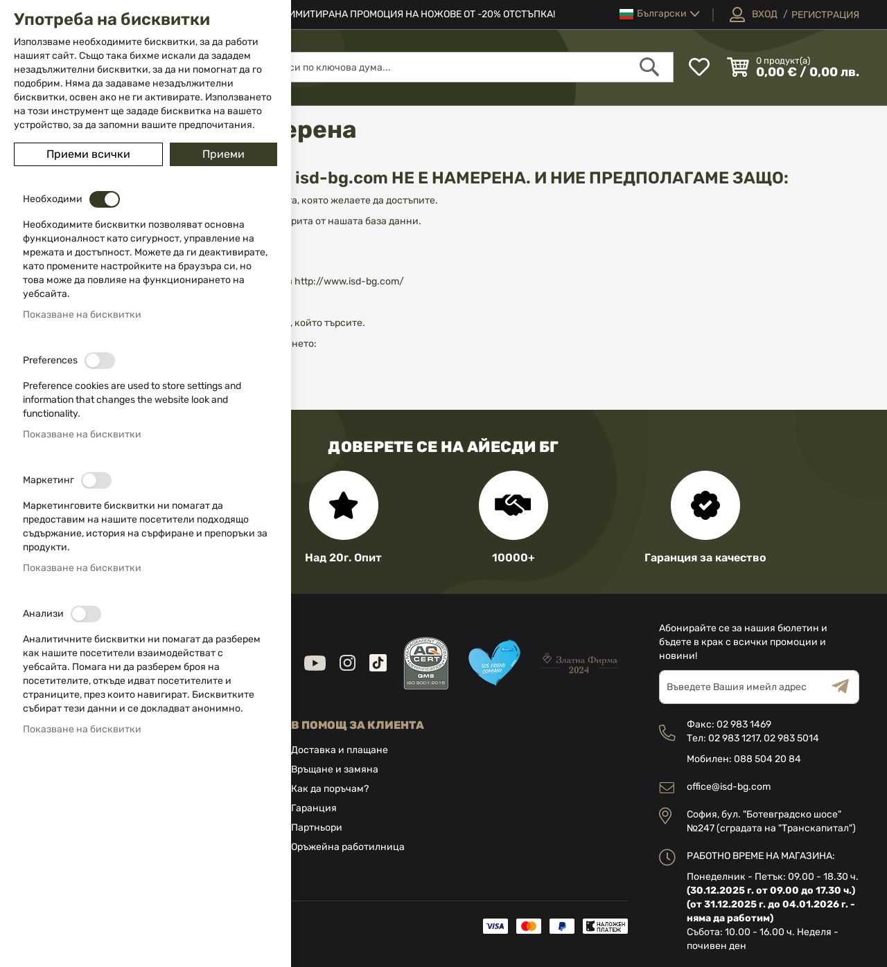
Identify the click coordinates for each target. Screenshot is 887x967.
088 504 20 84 (767, 759)
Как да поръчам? (330, 789)
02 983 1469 (744, 724)
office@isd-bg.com (729, 787)
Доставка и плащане (339, 750)
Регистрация (825, 15)
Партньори (316, 827)
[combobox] (466, 67)
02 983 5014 (791, 738)
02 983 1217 (733, 738)
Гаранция (314, 808)
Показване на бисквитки (82, 314)
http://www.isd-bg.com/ (348, 281)
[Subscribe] (845, 687)
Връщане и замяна (334, 769)
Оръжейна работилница (348, 847)
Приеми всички (88, 154)
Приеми (223, 154)
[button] (660, 14)
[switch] (104, 199)
